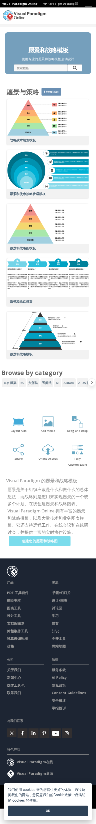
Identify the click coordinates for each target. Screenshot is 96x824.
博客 (55, 623)
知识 (55, 631)
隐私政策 (59, 685)
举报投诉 (59, 708)
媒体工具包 (15, 685)
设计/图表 (59, 600)
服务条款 (59, 669)
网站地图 (59, 646)
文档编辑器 (15, 623)
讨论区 (57, 608)
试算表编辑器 (17, 638)
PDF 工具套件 (17, 592)
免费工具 (59, 638)
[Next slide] (92, 383)
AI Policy (59, 677)
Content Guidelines (69, 692)
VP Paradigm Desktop (60, 3)
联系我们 (14, 692)
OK (48, 811)
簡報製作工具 (17, 631)
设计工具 (14, 615)
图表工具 (14, 608)
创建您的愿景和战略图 (42, 541)
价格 (10, 646)
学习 (55, 615)
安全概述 (59, 700)
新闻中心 (14, 677)
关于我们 (14, 669)
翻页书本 (14, 600)
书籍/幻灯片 (61, 592)
